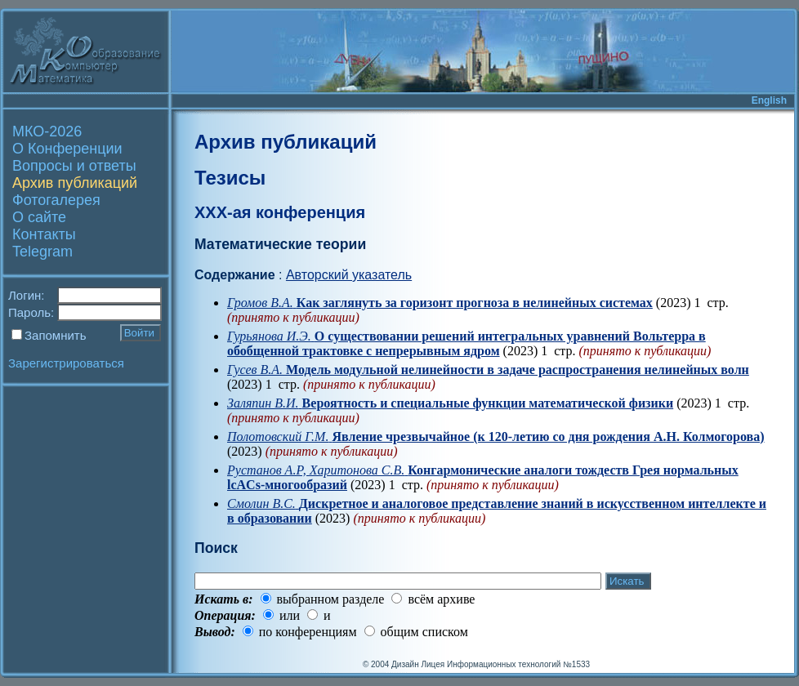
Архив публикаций (74, 183)
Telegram (42, 251)
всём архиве (441, 599)
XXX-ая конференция (279, 212)
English (769, 100)
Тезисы (230, 178)
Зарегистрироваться (66, 363)
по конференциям (308, 632)
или (289, 615)
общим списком (424, 632)
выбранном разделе (331, 599)
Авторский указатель (349, 275)
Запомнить (56, 335)
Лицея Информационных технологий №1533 (505, 664)
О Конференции (67, 148)
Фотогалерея (56, 200)
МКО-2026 (47, 131)
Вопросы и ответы (74, 166)
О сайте (39, 217)
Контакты (44, 234)
